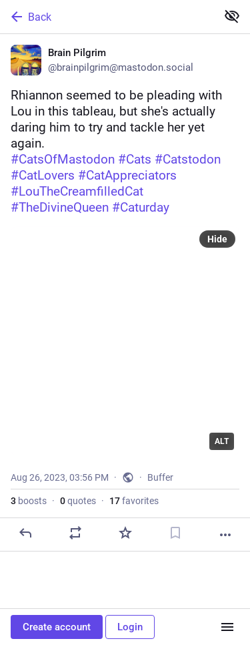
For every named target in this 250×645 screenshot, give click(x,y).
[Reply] (25, 533)
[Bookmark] (175, 533)
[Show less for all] (232, 16)
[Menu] (227, 627)
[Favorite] (125, 533)
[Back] (107, 16)
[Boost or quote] (75, 533)
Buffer (160, 477)
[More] (225, 535)
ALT (222, 441)
